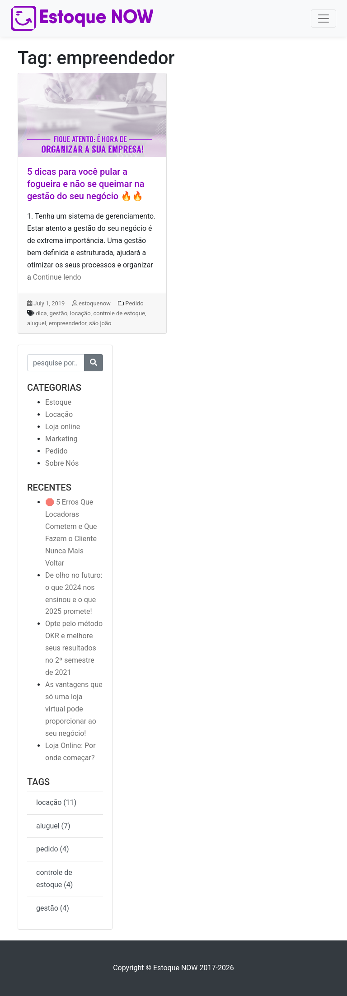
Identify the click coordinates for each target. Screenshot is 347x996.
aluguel (36, 323)
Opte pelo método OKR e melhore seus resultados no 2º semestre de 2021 (74, 648)
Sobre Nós (62, 463)
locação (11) (56, 802)
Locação (59, 414)
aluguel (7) (53, 826)
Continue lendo (57, 277)
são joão (100, 323)
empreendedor (67, 323)
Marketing (61, 439)
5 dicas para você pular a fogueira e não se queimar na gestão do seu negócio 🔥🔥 (85, 183)
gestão (58, 313)
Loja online (62, 426)
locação (80, 313)
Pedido (134, 303)
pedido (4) (52, 849)
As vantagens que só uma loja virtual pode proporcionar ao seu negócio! (74, 709)
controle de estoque (119, 313)
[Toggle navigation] (323, 18)
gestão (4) (52, 908)
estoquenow (91, 303)
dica (41, 313)
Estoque (58, 402)
